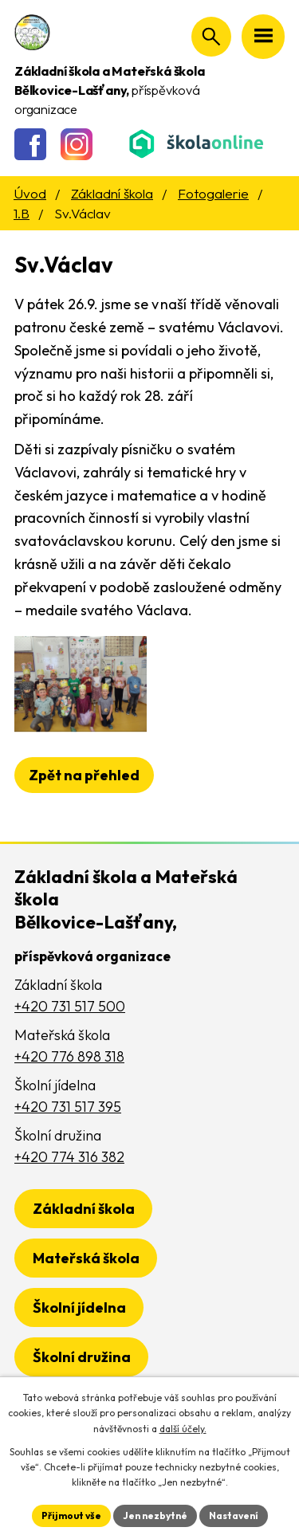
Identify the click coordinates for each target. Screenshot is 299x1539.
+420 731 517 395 (67, 1106)
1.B (22, 213)
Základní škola (112, 193)
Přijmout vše (71, 1515)
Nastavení (233, 1515)
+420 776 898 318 (69, 1056)
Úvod (30, 193)
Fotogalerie (213, 193)
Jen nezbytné (155, 1515)
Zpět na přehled (84, 775)
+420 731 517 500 (69, 1006)
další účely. (183, 1429)
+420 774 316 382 (69, 1157)
